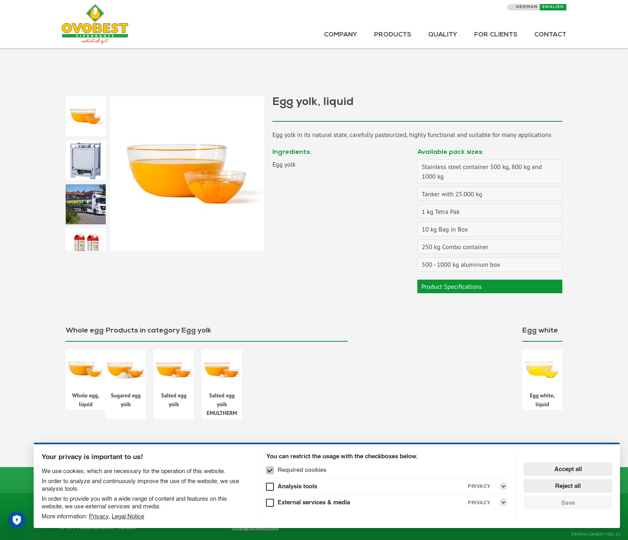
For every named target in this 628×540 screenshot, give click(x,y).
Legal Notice (128, 516)
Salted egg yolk (174, 400)
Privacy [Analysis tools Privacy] (479, 486)
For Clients (495, 35)
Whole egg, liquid (85, 400)
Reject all (568, 485)
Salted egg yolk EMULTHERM (222, 404)
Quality (442, 35)
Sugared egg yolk (126, 400)
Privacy (99, 516)
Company (340, 35)
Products (392, 35)
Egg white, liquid (542, 400)
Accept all (568, 468)
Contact (550, 35)
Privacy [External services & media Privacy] (479, 503)
